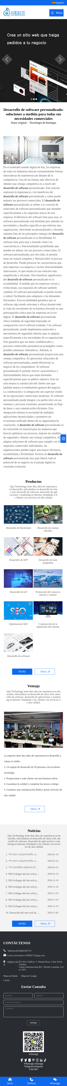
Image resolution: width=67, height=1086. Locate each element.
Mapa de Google (29, 976)
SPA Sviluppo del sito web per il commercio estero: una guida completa (23, 874)
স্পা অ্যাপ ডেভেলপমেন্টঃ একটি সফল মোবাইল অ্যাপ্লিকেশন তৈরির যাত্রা (23, 854)
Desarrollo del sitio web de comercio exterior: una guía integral (23, 913)
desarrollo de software (15, 188)
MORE (22, 671)
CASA (6, 980)
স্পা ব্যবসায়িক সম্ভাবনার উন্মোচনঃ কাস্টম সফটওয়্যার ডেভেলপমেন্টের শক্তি (23, 867)
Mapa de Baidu (10, 976)
